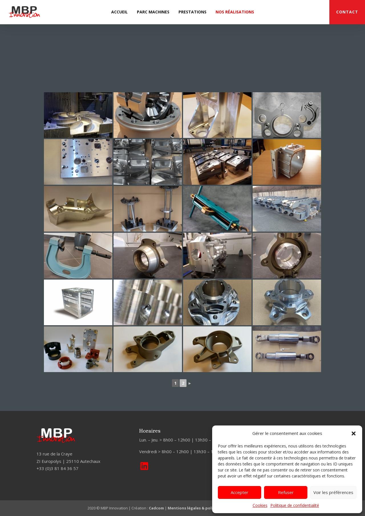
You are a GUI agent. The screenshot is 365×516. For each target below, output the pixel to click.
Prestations (192, 12)
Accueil (119, 12)
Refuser (286, 492)
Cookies (260, 505)
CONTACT (347, 12)
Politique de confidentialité (294, 505)
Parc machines (153, 12)
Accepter (239, 492)
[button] (353, 433)
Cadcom (156, 508)
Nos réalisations (235, 12)
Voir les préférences (333, 492)
